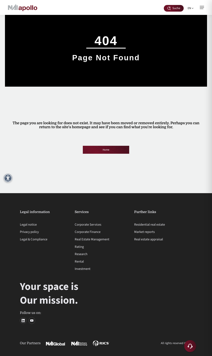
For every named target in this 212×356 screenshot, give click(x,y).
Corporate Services (88, 224)
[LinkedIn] (23, 320)
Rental (79, 261)
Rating (79, 246)
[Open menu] (202, 7)
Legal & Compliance (33, 239)
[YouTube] (31, 320)
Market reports (144, 231)
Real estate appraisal (148, 239)
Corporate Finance (88, 231)
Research (81, 254)
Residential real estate (149, 224)
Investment (82, 268)
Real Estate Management (92, 239)
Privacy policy (29, 231)
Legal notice (28, 224)
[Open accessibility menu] (8, 178)
